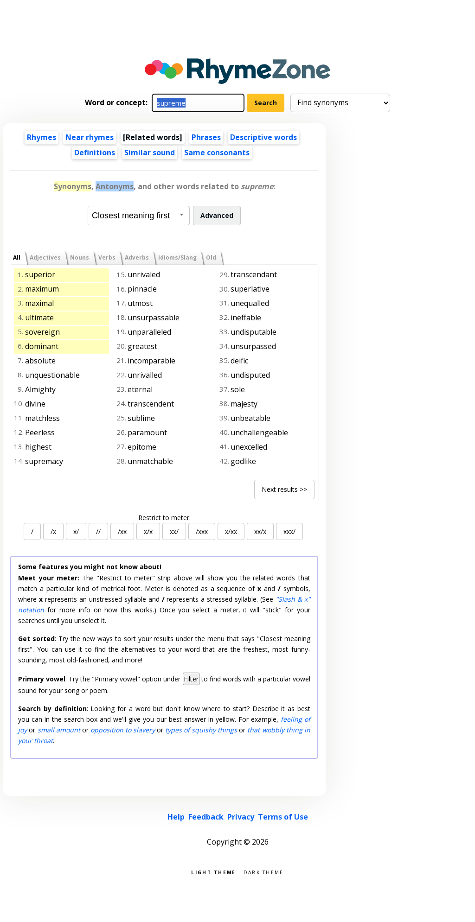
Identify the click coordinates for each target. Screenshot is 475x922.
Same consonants (217, 152)
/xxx (202, 531)
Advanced (216, 215)
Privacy (240, 817)
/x (53, 531)
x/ (76, 531)
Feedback (206, 817)
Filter (191, 678)
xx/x (260, 531)
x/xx (231, 531)
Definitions (94, 152)
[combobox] (139, 215)
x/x (148, 531)
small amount (59, 729)
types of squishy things (201, 729)
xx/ (174, 531)
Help (176, 817)
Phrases (206, 137)
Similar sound (149, 152)
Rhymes (41, 137)
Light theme (213, 871)
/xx (122, 531)
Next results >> (284, 489)
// (98, 531)
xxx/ (289, 531)
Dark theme (264, 871)
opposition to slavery (122, 729)
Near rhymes (89, 137)
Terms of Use (283, 817)
